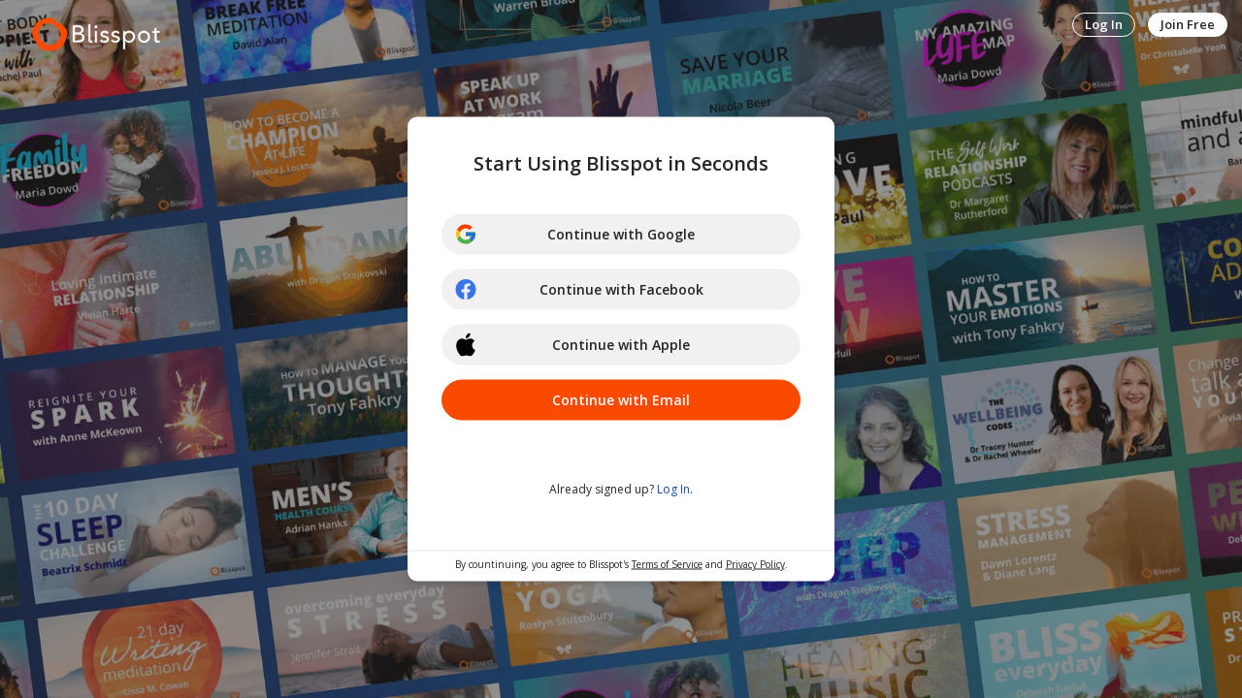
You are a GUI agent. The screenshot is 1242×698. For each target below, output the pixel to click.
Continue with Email (621, 400)
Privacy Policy (755, 564)
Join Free (1187, 24)
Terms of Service (667, 564)
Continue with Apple (572, 345)
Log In (1104, 24)
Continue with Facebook (578, 289)
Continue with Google (574, 234)
